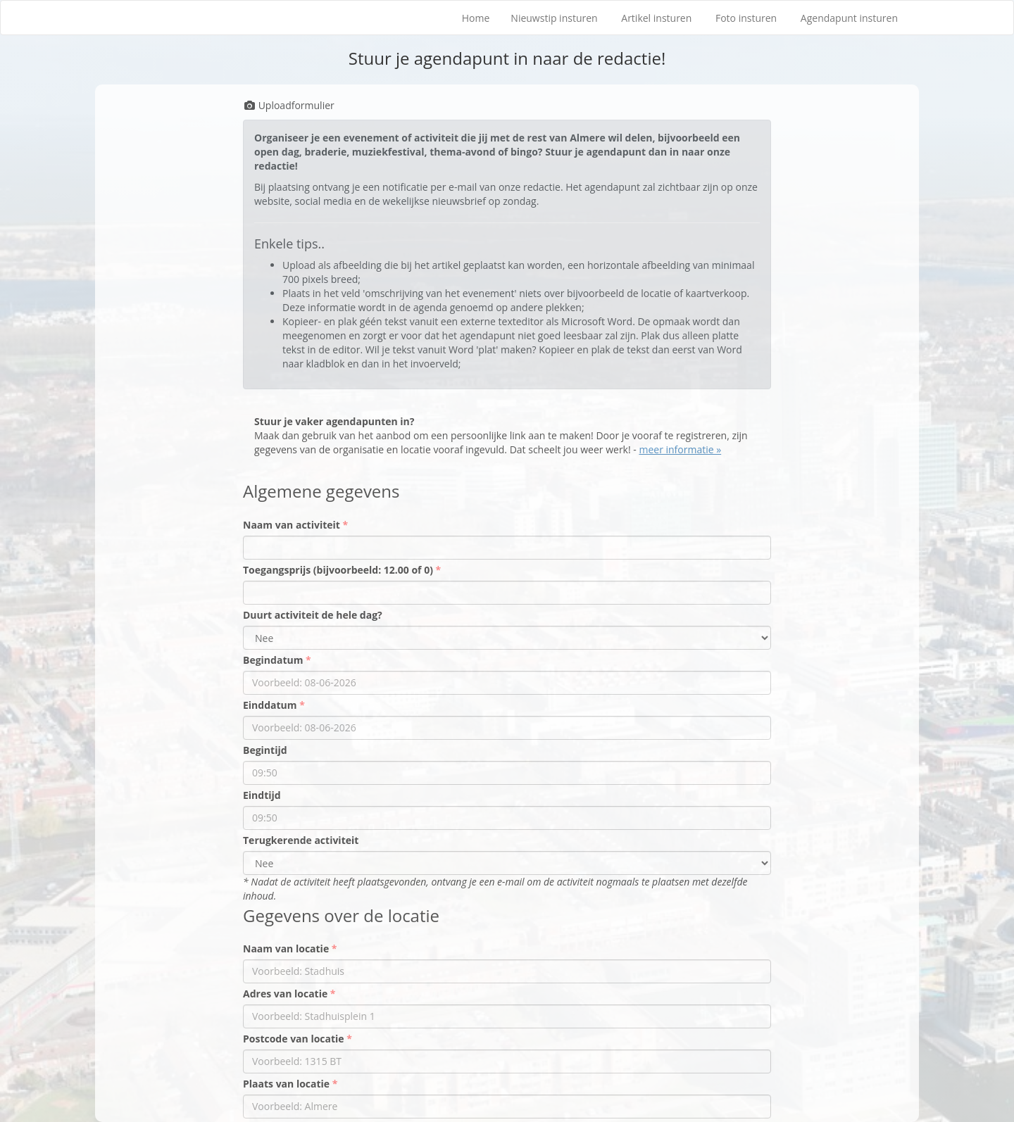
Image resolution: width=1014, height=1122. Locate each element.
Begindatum (274, 660)
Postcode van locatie (294, 1038)
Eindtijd (262, 795)
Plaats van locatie (287, 1083)
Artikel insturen (656, 18)
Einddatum (271, 705)
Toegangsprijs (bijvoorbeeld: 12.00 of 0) (339, 569)
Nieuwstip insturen (554, 18)
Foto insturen (746, 18)
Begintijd (265, 750)
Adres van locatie (286, 993)
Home (476, 18)
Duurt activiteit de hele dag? (312, 615)
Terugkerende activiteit (300, 840)
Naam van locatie (287, 948)
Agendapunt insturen (849, 18)
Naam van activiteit (293, 524)
